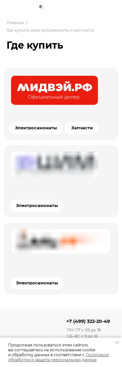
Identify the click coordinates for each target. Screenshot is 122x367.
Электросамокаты (37, 205)
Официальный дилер (54, 97)
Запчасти (82, 127)
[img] (54, 90)
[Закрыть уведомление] (117, 342)
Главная (15, 22)
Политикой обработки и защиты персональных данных (58, 357)
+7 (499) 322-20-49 (88, 321)
